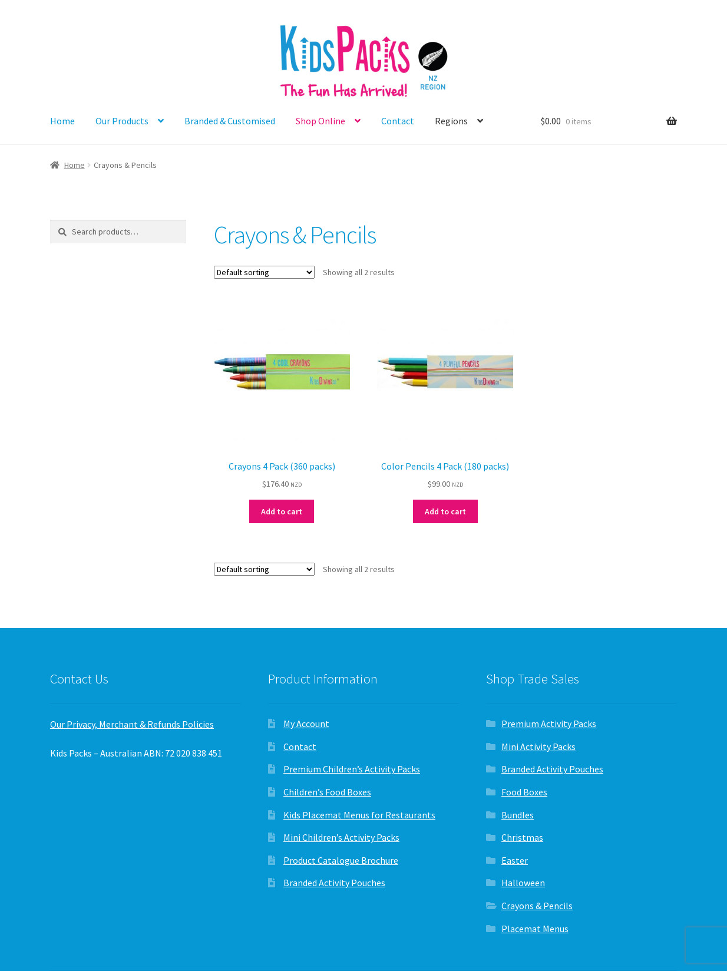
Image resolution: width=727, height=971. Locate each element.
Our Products (121, 121)
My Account (306, 723)
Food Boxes (524, 792)
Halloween (523, 883)
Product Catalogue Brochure (340, 860)
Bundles (517, 815)
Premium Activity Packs (548, 723)
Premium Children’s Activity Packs (351, 769)
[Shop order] (264, 272)
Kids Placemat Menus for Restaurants (359, 815)
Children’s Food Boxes (327, 792)
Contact (397, 121)
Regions (451, 121)
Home (62, 121)
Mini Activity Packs (538, 746)
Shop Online (320, 121)
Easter (514, 860)
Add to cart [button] (281, 511)
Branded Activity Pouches (334, 883)
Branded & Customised (229, 121)
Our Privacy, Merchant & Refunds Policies (132, 724)
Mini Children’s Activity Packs (341, 837)
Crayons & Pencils (537, 905)
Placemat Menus (535, 928)
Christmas (522, 837)
